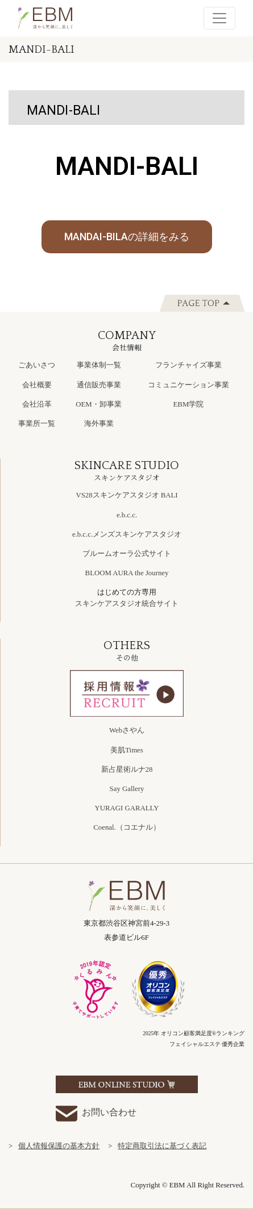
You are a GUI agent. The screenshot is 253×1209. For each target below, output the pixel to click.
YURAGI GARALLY (127, 808)
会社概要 (37, 385)
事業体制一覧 (99, 365)
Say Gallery (127, 789)
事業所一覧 (36, 424)
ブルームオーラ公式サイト (126, 554)
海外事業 (99, 424)
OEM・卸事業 (98, 404)
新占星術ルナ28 (127, 769)
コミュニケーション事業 (188, 385)
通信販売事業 (99, 385)
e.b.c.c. (127, 515)
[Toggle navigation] (219, 18)
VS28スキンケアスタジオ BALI (126, 495)
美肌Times (126, 750)
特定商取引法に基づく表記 (162, 1146)
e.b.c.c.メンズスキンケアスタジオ (126, 534)
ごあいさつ (36, 365)
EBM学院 (188, 404)
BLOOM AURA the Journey (127, 573)
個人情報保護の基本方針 (58, 1146)
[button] (127, 236)
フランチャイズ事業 (188, 365)
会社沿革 (37, 404)
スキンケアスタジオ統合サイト (127, 604)
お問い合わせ (96, 1113)
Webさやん (126, 730)
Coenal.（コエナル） (126, 827)
